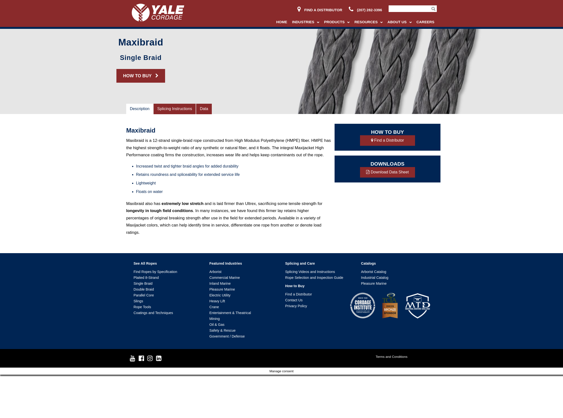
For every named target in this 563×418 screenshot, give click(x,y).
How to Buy (294, 286)
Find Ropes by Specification (155, 272)
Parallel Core (144, 295)
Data (204, 109)
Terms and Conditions (391, 357)
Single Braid (143, 283)
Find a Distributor (319, 10)
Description (139, 109)
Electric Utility (219, 295)
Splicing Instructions (174, 109)
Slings (138, 301)
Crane (214, 307)
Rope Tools (142, 307)
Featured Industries (225, 263)
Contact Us (294, 300)
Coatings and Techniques (153, 313)
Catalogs (368, 263)
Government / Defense (227, 336)
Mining (214, 319)
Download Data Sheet (387, 172)
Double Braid (144, 289)
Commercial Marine (224, 278)
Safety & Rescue (222, 330)
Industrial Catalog (374, 278)
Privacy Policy (296, 306)
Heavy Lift (217, 301)
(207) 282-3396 (365, 10)
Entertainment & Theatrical (230, 313)
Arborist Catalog (373, 272)
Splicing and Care (300, 263)
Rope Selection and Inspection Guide (314, 278)
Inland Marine (220, 283)
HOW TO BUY (140, 75)
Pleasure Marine (222, 289)
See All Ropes (145, 263)
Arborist (215, 272)
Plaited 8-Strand (146, 278)
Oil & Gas (217, 325)
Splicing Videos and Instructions (310, 272)
